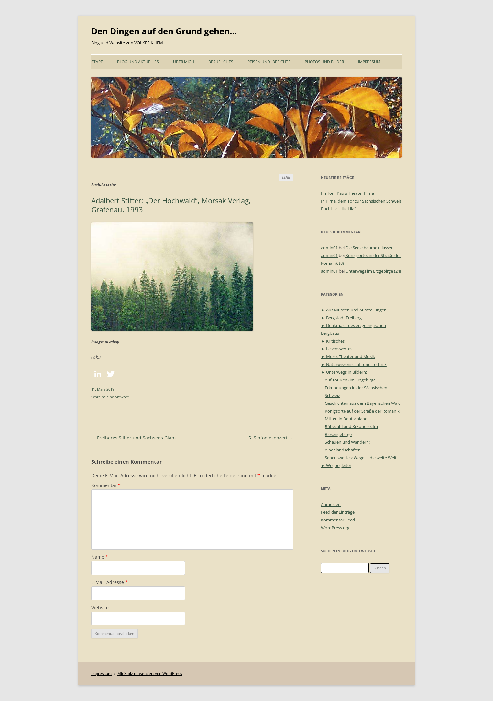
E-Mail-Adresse (109, 582)
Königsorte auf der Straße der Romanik (362, 411)
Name (99, 557)
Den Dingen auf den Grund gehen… (164, 31)
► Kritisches (333, 341)
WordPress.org (335, 528)
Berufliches (220, 61)
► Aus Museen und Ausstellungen (354, 310)
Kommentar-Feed (338, 520)
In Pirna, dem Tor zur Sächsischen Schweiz (361, 201)
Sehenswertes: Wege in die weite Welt (361, 458)
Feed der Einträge (338, 512)
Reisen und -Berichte (268, 61)
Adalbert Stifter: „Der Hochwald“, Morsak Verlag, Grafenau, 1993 (171, 204)
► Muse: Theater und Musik (348, 356)
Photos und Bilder (324, 61)
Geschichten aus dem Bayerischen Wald (363, 403)
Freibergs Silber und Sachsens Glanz (134, 438)
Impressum (369, 61)
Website (100, 607)
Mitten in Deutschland (346, 419)
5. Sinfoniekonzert (270, 438)
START (97, 61)
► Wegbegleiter (336, 465)
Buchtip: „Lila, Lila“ (338, 209)
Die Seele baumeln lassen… (371, 248)
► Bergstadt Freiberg (341, 318)
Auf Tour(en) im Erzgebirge (350, 380)
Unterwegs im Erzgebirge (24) (373, 271)
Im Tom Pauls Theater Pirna (347, 193)
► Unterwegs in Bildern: (344, 372)
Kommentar (106, 485)
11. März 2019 (102, 389)
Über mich (183, 61)
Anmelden (331, 504)
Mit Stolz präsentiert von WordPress (149, 673)
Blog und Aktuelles (138, 61)
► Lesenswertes (336, 349)
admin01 (329, 248)
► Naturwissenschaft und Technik (354, 364)
